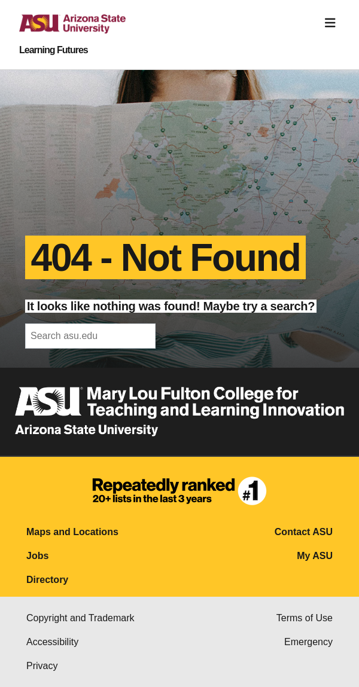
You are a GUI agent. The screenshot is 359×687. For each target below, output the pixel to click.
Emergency (308, 642)
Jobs (37, 556)
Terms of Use (304, 618)
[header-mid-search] (90, 336)
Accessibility (52, 642)
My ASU (315, 556)
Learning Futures (53, 50)
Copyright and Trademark (80, 618)
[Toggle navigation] (330, 23)
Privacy (41, 666)
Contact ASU (304, 532)
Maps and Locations (72, 532)
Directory (47, 580)
